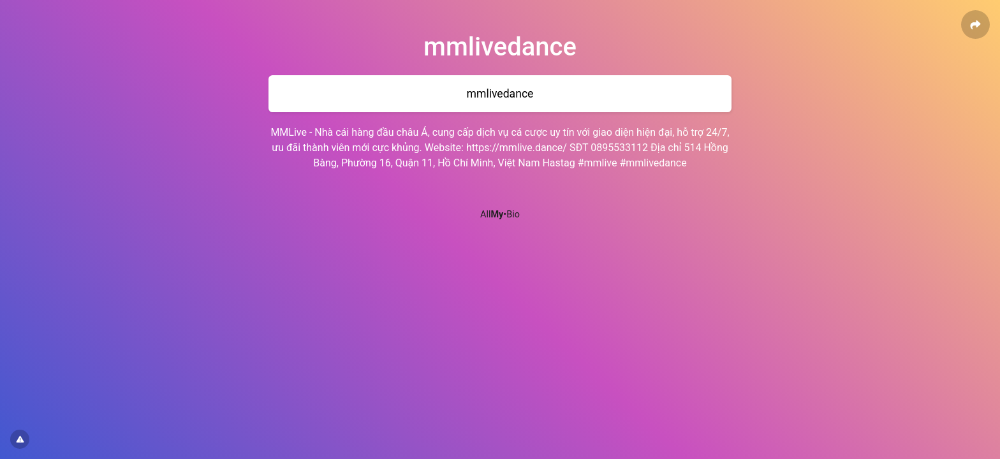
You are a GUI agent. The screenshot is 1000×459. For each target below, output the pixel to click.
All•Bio (500, 214)
